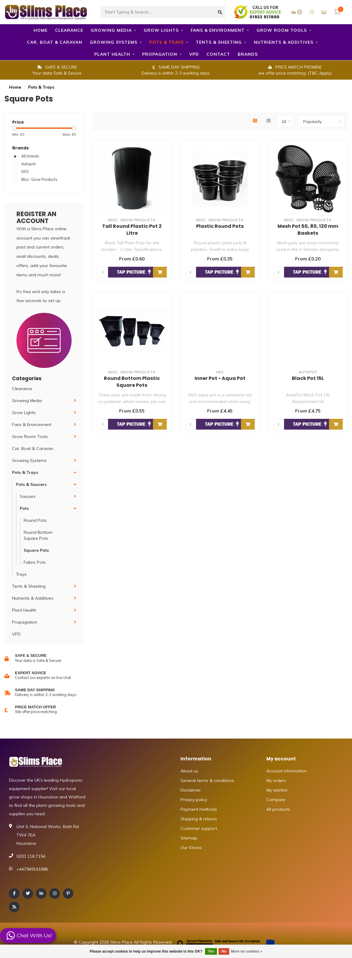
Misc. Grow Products (39, 179)
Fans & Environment (218, 30)
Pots (24, 508)
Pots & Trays (166, 42)
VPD (194, 54)
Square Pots (36, 550)
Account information (286, 771)
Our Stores (191, 847)
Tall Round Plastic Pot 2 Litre (132, 230)
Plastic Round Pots (220, 226)
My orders (276, 780)
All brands (30, 156)
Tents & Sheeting (219, 42)
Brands (248, 54)
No (223, 951)
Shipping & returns (198, 818)
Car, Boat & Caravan (54, 42)
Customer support (198, 828)
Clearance (69, 30)
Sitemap (188, 838)
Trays (21, 574)
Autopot (28, 163)
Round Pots (35, 520)
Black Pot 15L (308, 378)
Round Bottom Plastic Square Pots (132, 382)
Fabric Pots (35, 562)
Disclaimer (190, 790)
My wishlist (276, 790)
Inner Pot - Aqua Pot (220, 378)
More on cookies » (246, 951)
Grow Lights (161, 30)
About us (189, 771)
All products (278, 809)
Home (41, 30)
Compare (275, 799)
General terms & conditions (207, 780)
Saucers (28, 496)
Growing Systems (113, 42)
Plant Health (112, 54)
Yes (211, 951)
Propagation (159, 54)
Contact (218, 54)
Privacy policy (193, 799)
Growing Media (111, 30)
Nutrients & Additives (283, 42)
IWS (25, 171)
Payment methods (198, 809)
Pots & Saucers (31, 484)
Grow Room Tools (282, 30)
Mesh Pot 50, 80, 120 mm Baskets (307, 230)
